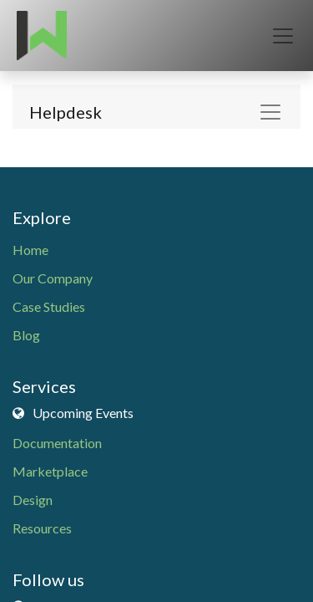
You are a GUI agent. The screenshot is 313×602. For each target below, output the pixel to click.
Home (30, 250)
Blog (26, 335)
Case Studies (49, 306)
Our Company (53, 278)
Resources (42, 528)
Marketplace (50, 471)
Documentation (57, 443)
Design (33, 500)
